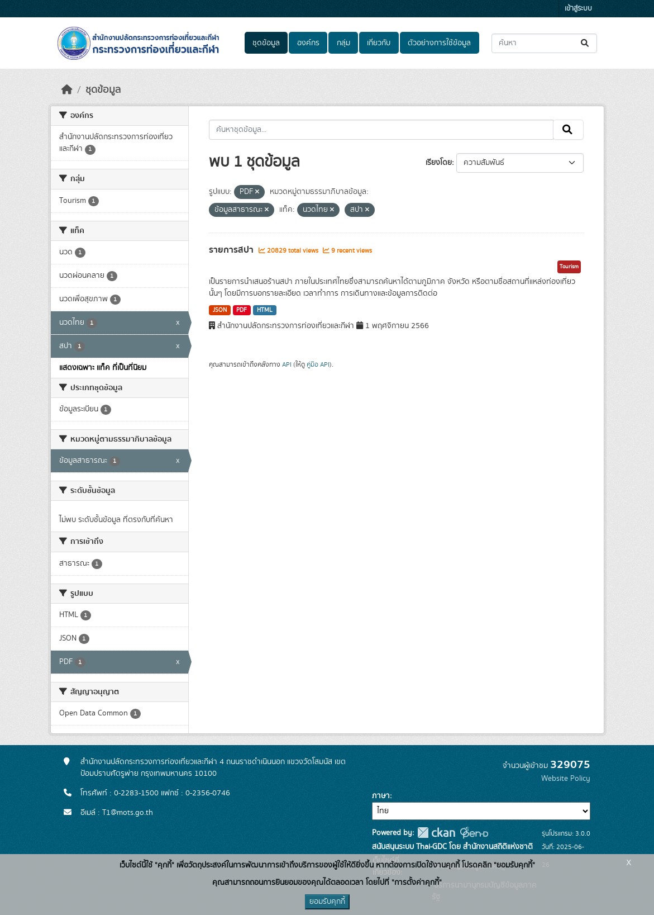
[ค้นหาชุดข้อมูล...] (544, 43)
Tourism (569, 267)
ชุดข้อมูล (266, 43)
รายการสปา (232, 250)
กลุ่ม (343, 43)
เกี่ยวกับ (378, 43)
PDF (241, 310)
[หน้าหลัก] (67, 90)
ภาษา (381, 796)
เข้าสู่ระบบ (578, 8)
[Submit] (586, 43)
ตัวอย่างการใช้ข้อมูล (439, 43)
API (287, 364)
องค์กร (308, 43)
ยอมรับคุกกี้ (327, 901)
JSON (220, 310)
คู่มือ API (318, 364)
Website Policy (565, 778)
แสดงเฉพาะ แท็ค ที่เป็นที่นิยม (102, 367)
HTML (265, 310)
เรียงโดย (439, 162)
